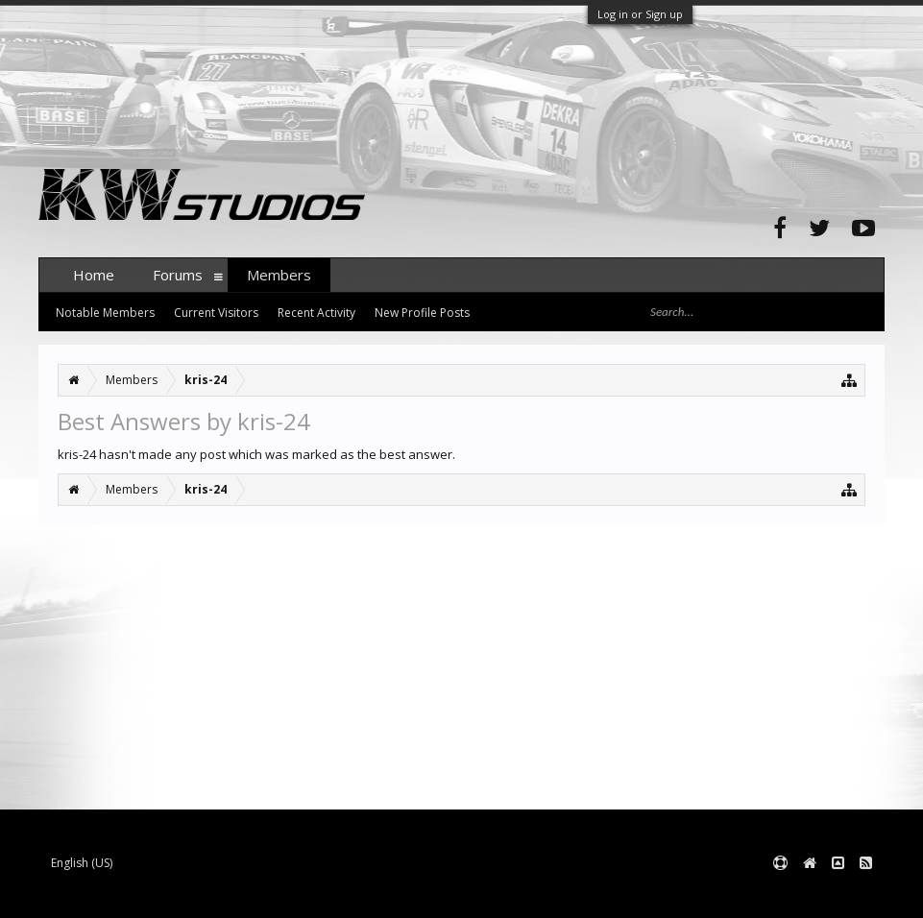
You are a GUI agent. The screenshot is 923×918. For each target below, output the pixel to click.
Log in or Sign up (640, 14)
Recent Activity (316, 312)
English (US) (81, 863)
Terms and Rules (836, 894)
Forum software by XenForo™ (184, 894)
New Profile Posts (422, 312)
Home (93, 274)
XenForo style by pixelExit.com (416, 894)
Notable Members (105, 312)
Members (279, 274)
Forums (178, 274)
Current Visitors (216, 312)
